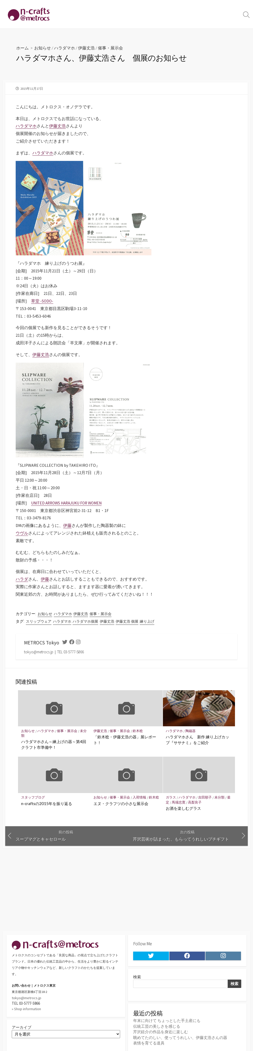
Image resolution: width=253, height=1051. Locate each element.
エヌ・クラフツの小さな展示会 (120, 808)
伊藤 (67, 525)
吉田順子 (206, 797)
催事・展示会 (110, 47)
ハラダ (22, 578)
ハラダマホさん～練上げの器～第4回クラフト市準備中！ (53, 744)
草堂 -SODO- (42, 300)
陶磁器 (191, 730)
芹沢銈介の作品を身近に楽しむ (160, 1032)
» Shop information (27, 1008)
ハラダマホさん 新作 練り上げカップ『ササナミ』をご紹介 (198, 739)
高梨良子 (195, 802)
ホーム (22, 47)
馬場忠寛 (179, 802)
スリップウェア (38, 621)
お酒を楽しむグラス (183, 808)
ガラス (171, 797)
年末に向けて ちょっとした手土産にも (167, 1021)
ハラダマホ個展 (85, 621)
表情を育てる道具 (148, 1043)
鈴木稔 (138, 730)
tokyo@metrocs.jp (27, 997)
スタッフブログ (33, 797)
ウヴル (22, 532)
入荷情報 (140, 797)
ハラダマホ (64, 47)
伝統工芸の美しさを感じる (156, 1026)
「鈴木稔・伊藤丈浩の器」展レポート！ (124, 739)
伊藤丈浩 (86, 47)
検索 (137, 977)
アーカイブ (21, 1027)
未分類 (220, 797)
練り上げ (147, 621)
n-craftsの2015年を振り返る (46, 803)
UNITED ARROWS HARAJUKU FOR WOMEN (69, 502)
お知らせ (42, 47)
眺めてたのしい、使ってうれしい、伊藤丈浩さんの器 (180, 1037)
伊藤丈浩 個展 (127, 621)
